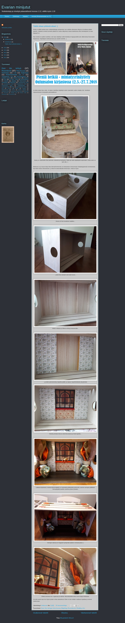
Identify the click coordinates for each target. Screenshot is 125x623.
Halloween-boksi (5, 91)
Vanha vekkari (22, 89)
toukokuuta (8, 42)
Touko (13, 89)
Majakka (25, 16)
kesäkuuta (8, 39)
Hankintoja (5, 73)
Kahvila (6, 81)
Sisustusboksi (24, 79)
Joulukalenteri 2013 (23, 82)
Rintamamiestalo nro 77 (15, 74)
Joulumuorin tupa (7, 85)
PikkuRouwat (20, 71)
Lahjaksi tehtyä (17, 78)
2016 (5, 47)
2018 (5, 37)
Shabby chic (80, 608)
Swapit (24, 88)
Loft (3, 88)
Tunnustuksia (11, 94)
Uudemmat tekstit (40, 613)
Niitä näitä (26, 91)
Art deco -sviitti (13, 79)
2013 (5, 55)
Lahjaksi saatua (6, 78)
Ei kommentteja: (61, 605)
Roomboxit (72, 608)
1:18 (14, 73)
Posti (5, 79)
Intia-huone (56, 608)
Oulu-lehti (6, 92)
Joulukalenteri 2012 (7, 76)
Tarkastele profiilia (7, 27)
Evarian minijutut (16, 7)
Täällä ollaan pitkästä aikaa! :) (45, 26)
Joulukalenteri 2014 (9, 84)
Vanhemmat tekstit (89, 613)
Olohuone (13, 82)
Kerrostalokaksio (21, 76)
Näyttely (64, 608)
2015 (5, 50)
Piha (13, 86)
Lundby (9, 88)
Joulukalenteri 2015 (21, 84)
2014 (5, 52)
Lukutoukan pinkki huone (16, 91)
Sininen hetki (23, 92)
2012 (5, 57)
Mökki (16, 88)
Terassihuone (5, 89)
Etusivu (7, 16)
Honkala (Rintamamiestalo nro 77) (41, 16)
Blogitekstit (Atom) (67, 618)
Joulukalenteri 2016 (21, 86)
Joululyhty (4, 82)
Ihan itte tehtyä (46, 608)
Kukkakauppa (21, 85)
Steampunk (4, 94)
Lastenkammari (5, 86)
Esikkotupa (16, 16)
